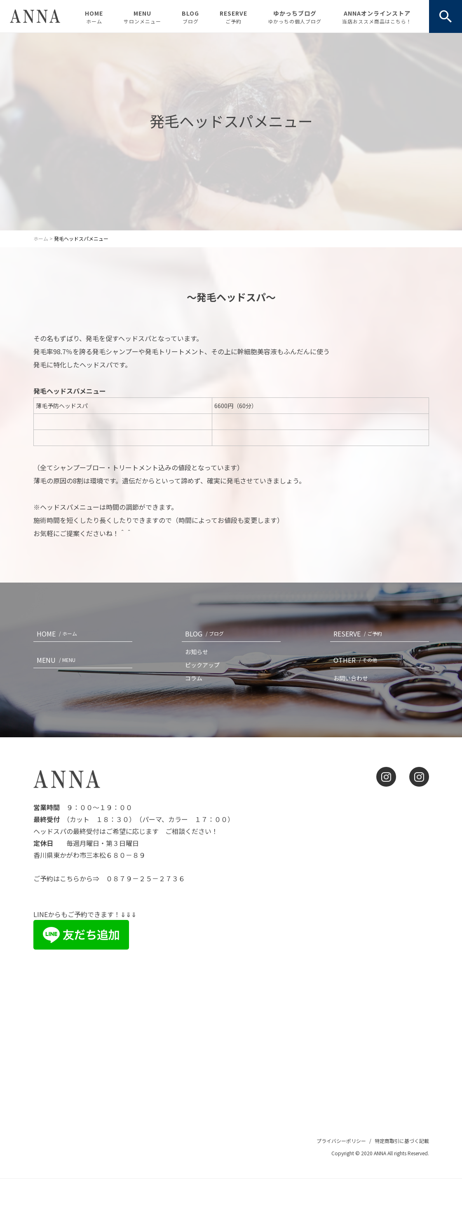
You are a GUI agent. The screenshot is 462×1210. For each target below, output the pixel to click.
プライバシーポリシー (341, 1140)
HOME (94, 17)
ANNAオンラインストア (377, 17)
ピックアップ (202, 665)
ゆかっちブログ (294, 17)
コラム (193, 678)
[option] (231, 131)
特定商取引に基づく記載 (402, 1140)
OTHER (356, 660)
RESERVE (233, 17)
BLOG (190, 17)
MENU (142, 17)
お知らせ (196, 652)
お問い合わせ (350, 678)
